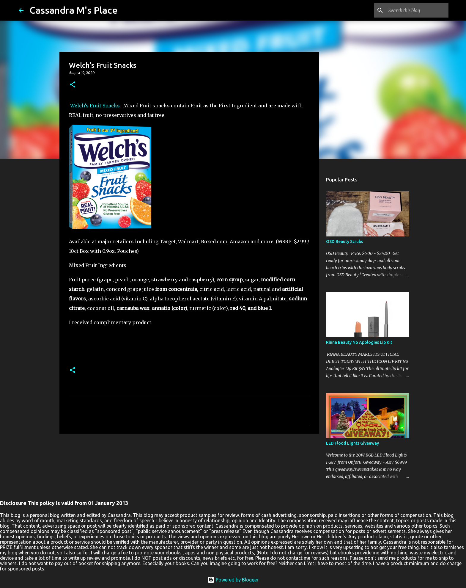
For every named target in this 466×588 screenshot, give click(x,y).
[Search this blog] (417, 10)
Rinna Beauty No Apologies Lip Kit (359, 342)
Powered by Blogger (233, 579)
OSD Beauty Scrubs (344, 241)
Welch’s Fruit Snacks (94, 106)
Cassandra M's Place (73, 10)
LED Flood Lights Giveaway (352, 443)
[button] (72, 85)
